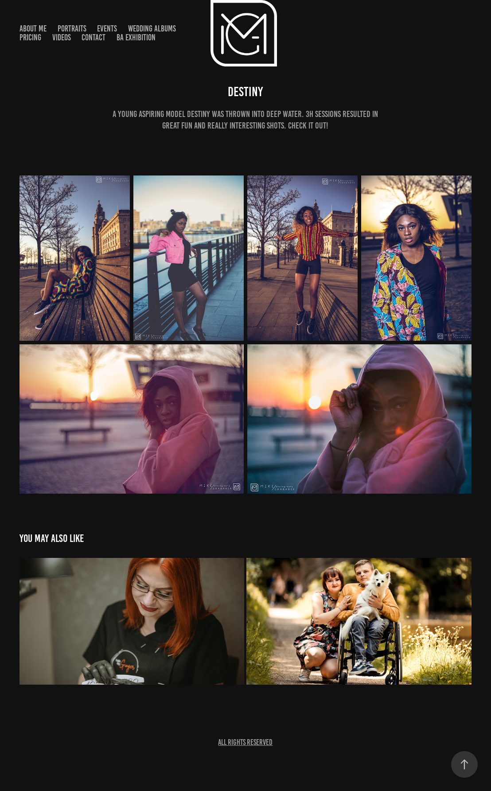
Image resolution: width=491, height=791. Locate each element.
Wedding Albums (152, 28)
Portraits (72, 28)
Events (107, 28)
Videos (61, 37)
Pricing (30, 37)
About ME (33, 28)
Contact (93, 37)
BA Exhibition (136, 37)
